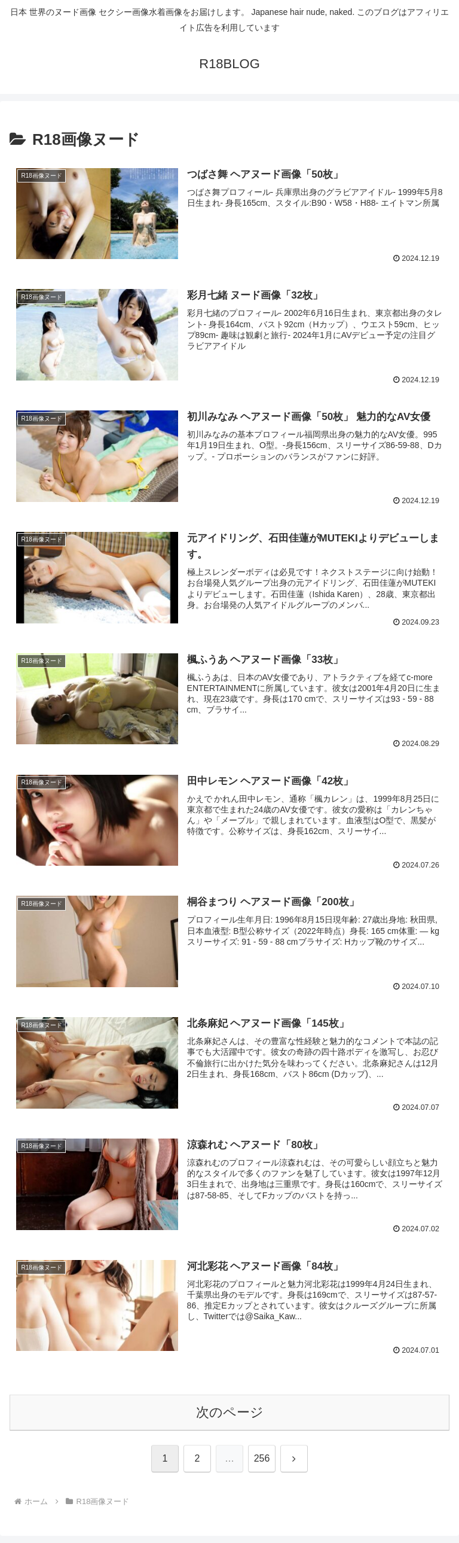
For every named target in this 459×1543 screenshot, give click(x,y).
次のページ (230, 1412)
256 (262, 1459)
